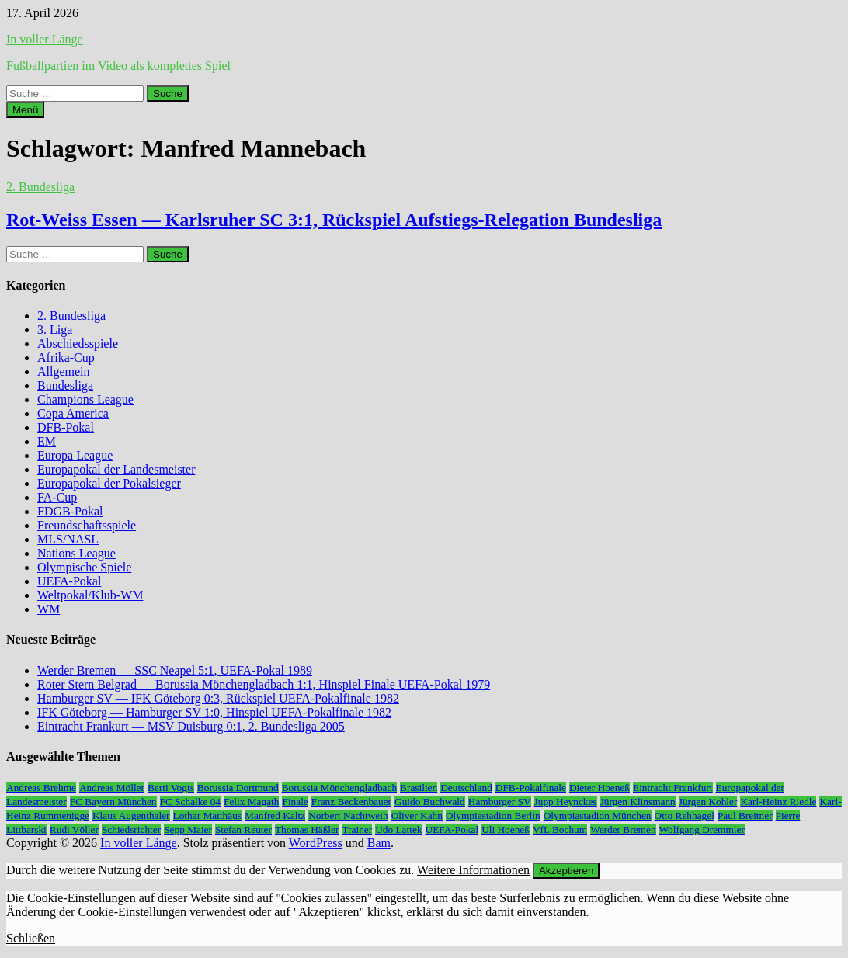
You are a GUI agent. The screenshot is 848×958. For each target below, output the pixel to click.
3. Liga (54, 329)
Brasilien (418, 787)
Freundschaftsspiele (86, 525)
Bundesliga (65, 385)
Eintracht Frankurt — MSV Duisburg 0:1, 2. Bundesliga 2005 (191, 726)
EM (46, 441)
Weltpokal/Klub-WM (90, 595)
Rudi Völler (74, 829)
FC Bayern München (113, 801)
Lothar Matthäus (207, 815)
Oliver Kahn (417, 815)
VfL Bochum (560, 829)
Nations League (76, 553)
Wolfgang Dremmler (702, 829)
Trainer (357, 829)
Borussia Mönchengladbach (339, 787)
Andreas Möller (111, 787)
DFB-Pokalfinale (530, 787)
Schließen (30, 938)
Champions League (85, 399)
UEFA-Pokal (69, 581)
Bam (379, 842)
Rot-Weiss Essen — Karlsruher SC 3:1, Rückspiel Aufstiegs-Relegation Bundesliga (334, 220)
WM (48, 609)
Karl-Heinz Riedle (778, 801)
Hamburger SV (499, 801)
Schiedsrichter (131, 829)
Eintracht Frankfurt (673, 787)
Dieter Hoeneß (599, 787)
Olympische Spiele (84, 567)
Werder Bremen (622, 829)
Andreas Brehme (41, 787)
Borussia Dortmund (238, 787)
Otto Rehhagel (684, 815)
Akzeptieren (566, 870)
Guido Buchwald (429, 801)
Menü (25, 110)
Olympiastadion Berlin (493, 815)
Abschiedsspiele (77, 343)
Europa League (75, 455)
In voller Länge (44, 39)
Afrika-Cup (66, 357)
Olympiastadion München (598, 815)
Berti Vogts (171, 787)
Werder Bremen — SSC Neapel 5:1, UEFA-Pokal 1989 (174, 670)
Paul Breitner (745, 815)
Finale (295, 801)
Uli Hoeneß (505, 829)
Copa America (73, 413)
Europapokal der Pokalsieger (109, 483)
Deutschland (466, 787)
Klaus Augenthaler (131, 815)
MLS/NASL (68, 539)
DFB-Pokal (65, 427)
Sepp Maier (188, 829)
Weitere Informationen (473, 869)
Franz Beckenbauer (351, 801)
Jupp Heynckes (565, 801)
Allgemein (63, 371)
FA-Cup (57, 497)
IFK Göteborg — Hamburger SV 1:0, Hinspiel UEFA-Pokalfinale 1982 (214, 712)
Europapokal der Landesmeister (116, 469)
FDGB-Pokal (70, 511)
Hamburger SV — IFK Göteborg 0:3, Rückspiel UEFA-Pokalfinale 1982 (218, 698)
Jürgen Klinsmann (638, 801)
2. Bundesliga (40, 186)
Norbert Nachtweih (348, 815)
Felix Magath (251, 801)
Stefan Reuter (243, 829)
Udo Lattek (398, 829)
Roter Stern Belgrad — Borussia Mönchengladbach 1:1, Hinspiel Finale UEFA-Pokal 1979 (263, 684)
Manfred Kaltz (275, 815)
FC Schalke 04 (190, 801)
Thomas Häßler (307, 829)
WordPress (315, 842)
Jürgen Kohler (708, 801)
